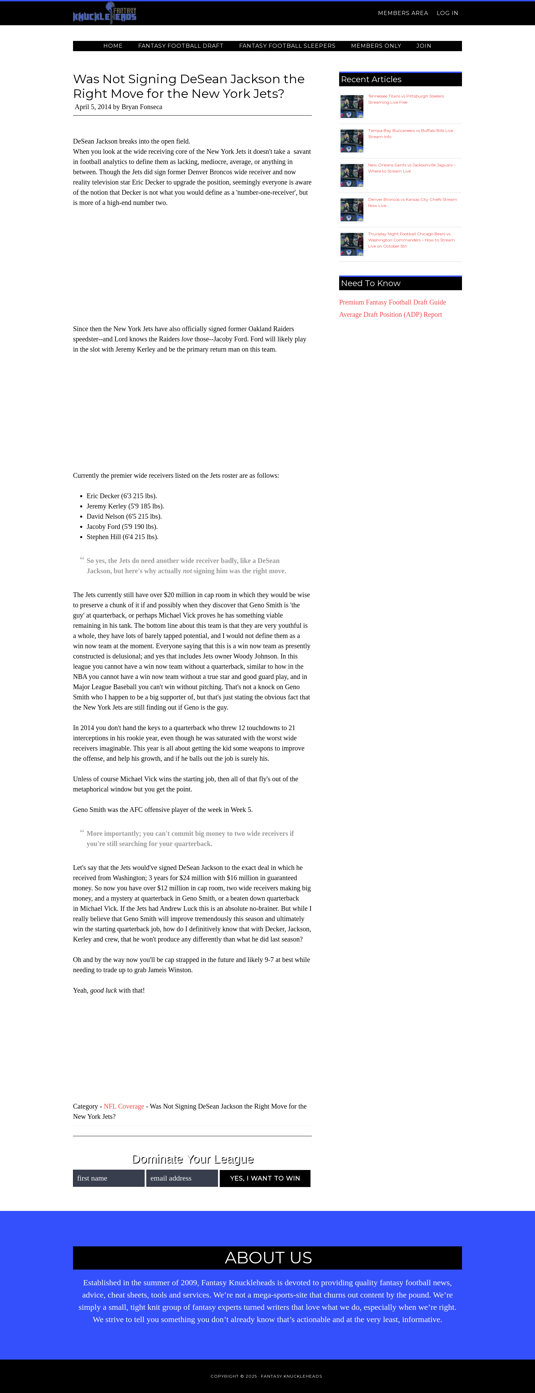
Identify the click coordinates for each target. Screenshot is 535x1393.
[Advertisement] (192, 265)
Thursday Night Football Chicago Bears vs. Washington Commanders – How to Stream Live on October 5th (411, 240)
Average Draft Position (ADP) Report (390, 314)
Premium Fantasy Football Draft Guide (392, 302)
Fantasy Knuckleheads (134, 13)
